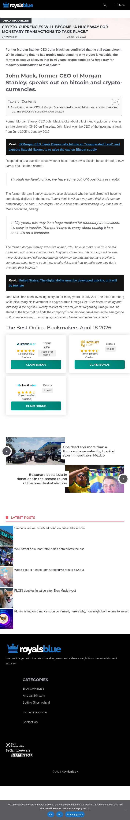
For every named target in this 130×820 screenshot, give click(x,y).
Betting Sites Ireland (36, 702)
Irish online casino (35, 712)
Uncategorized (16, 20)
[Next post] (123, 479)
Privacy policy (75, 814)
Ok (50, 814)
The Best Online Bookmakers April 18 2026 (40, 111)
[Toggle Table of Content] (113, 102)
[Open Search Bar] (105, 5)
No (59, 814)
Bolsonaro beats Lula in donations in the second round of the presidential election (42, 479)
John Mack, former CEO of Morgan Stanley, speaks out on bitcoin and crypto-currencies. (64, 107)
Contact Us (30, 722)
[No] (125, 810)
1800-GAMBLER (33, 688)
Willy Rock (11, 36)
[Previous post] (6, 451)
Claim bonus (36, 364)
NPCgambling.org (34, 695)
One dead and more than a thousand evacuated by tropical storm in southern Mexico (89, 451)
